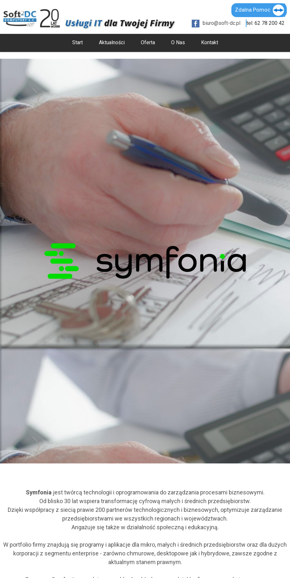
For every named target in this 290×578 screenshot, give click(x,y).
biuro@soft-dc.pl (221, 23)
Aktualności (112, 42)
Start (77, 42)
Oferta (148, 42)
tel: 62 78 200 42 (266, 23)
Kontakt (209, 42)
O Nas (178, 42)
